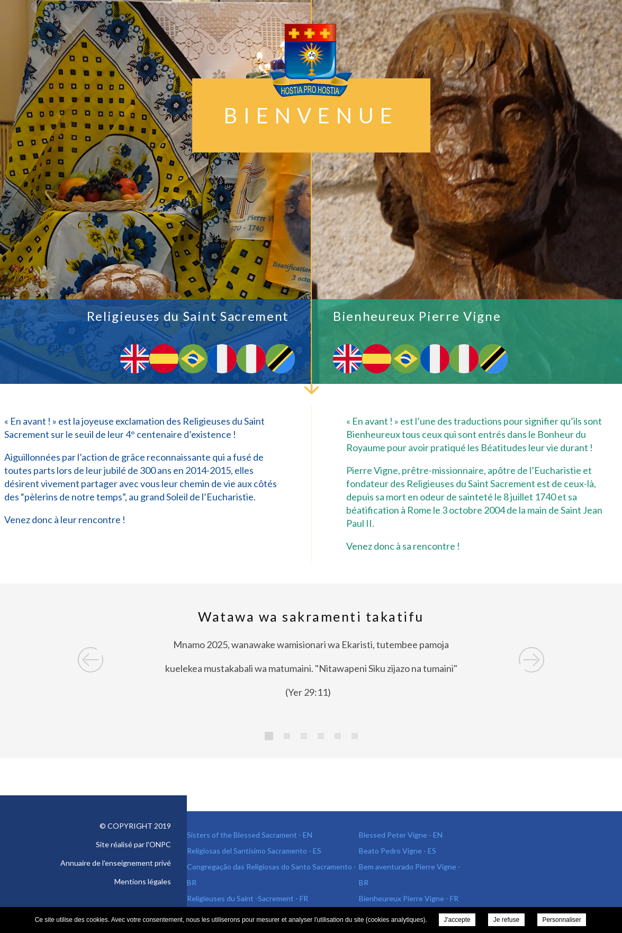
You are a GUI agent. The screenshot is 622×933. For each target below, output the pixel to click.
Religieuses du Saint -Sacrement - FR (247, 898)
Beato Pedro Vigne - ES (397, 850)
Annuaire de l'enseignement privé (115, 862)
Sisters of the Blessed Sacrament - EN (249, 834)
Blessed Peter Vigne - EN (401, 834)
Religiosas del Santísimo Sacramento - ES (254, 850)
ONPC (160, 844)
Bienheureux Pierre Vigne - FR (408, 898)
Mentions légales (142, 881)
